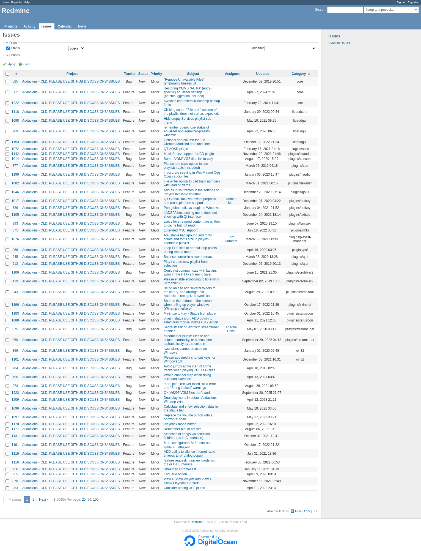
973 (15, 386)
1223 (15, 393)
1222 (15, 103)
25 (84, 499)
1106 (15, 272)
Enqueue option (175, 474)
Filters (13, 42)
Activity (29, 26)
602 (15, 92)
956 (15, 469)
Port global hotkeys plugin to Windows (192, 208)
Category (298, 74)
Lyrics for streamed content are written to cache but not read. (192, 223)
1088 (15, 320)
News (82, 26)
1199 (15, 174)
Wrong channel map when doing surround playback (187, 377)
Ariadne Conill (231, 329)
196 (15, 377)
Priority (156, 74)
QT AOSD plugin (176, 149)
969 (15, 340)
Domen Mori (231, 201)
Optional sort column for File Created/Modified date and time (187, 142)
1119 (15, 453)
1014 (15, 159)
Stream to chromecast (180, 469)
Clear (27, 64)
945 (15, 257)
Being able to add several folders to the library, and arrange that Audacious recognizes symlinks (190, 292)
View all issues (339, 43)
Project (72, 74)
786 (15, 208)
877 (15, 166)
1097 (15, 417)
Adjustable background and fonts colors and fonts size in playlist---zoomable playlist (188, 239)
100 (95, 499)
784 (15, 368)
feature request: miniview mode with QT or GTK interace (190, 462)
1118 (15, 112)
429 (15, 281)
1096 (15, 408)
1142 (15, 154)
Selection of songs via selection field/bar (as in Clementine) (187, 436)
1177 (15, 429)
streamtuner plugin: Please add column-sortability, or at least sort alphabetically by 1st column (188, 340)
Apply (12, 64)
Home (5, 2)
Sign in (401, 2)
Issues (47, 26)
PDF (316, 511)
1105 (15, 215)
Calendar (65, 26)
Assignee (232, 74)
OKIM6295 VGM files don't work (187, 393)
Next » (44, 499)
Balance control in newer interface (189, 257)
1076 (15, 239)
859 (15, 351)
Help (27, 2)
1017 (15, 201)
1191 (15, 445)
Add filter (258, 48)
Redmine (196, 521)
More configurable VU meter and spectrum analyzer (187, 445)
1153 (15, 142)
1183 (15, 313)
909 (15, 131)
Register (413, 2)
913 (15, 264)
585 (15, 81)
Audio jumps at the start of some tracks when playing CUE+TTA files (189, 368)
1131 (15, 436)
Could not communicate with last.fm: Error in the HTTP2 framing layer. (190, 272)
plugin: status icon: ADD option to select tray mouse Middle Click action (191, 320)
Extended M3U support (181, 230)
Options (14, 55)
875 (15, 230)
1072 (15, 149)
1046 (15, 192)
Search (320, 10)
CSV (307, 511)
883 (15, 488)
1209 (15, 400)
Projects (16, 2)
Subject (193, 74)
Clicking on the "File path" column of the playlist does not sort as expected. (191, 112)
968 (15, 250)
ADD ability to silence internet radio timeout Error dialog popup (189, 453)
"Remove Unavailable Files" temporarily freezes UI (184, 81)
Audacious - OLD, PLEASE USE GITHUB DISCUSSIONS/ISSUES (71, 81)
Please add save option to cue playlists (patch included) (186, 166)
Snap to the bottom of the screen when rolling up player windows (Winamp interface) (188, 304)
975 (15, 329)
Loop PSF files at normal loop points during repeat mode (190, 250)
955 (15, 474)
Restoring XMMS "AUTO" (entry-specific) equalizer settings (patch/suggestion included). (188, 92)
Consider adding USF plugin (184, 488)
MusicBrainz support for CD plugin (189, 154)
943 (15, 292)
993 (15, 223)
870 (15, 481)
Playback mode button (180, 424)
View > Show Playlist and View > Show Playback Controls (188, 481)
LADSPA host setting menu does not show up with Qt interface (190, 215)
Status (15, 48)
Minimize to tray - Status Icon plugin (190, 313)
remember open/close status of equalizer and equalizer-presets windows (187, 131)
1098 (15, 120)
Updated (262, 74)
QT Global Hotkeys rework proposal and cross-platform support (190, 201)
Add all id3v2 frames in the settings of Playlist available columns (191, 192)
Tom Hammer (231, 239)
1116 (15, 462)
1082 (15, 183)
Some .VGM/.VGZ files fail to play (188, 159)
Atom (298, 511)
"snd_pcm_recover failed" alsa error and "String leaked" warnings (190, 386)
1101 (15, 359)
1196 (15, 305)
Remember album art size (183, 429)
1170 (15, 424)
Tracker (130, 74)
